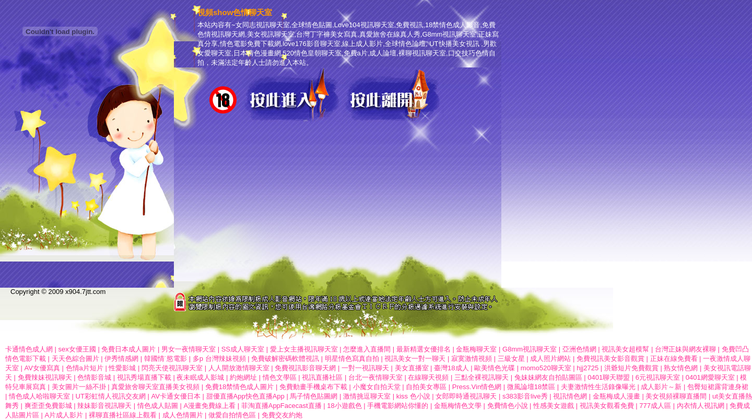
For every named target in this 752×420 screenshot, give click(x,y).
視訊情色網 (570, 396)
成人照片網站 (550, 358)
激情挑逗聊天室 (367, 396)
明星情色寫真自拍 (352, 358)
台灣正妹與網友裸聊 (685, 349)
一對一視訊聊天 (365, 368)
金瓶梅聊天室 (476, 349)
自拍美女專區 (426, 387)
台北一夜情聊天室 (375, 377)
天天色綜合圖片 (75, 358)
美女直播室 (412, 368)
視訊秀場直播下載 (144, 377)
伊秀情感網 (121, 358)
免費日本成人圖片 (128, 349)
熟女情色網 (681, 368)
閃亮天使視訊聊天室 (172, 368)
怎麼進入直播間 (367, 349)
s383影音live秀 (525, 396)
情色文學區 (280, 377)
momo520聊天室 (546, 368)
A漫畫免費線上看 (209, 406)
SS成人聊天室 (242, 349)
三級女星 (511, 358)
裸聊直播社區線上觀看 (123, 415)
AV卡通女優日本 (176, 396)
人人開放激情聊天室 (238, 368)
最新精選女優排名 (423, 349)
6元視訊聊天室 (658, 377)
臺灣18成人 (451, 368)
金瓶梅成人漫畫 (616, 396)
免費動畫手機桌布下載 (313, 387)
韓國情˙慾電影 (165, 358)
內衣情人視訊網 (700, 406)
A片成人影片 (64, 415)
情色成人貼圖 (157, 406)
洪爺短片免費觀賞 (631, 368)
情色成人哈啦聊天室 (39, 396)
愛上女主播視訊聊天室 (304, 349)
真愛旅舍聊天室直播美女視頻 (155, 387)
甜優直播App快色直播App (245, 396)
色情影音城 (94, 377)
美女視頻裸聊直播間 (676, 396)
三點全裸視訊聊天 (481, 377)
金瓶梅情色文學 (457, 406)
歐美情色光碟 (494, 368)
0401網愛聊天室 (710, 377)
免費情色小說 (507, 406)
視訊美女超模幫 (625, 349)
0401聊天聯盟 (609, 377)
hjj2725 (587, 368)
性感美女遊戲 (553, 406)
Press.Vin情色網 (476, 387)
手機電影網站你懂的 (397, 406)
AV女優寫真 (42, 368)
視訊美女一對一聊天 (414, 358)
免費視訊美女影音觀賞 (610, 358)
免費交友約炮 (282, 415)
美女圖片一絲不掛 (79, 387)
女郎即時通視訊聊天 (466, 396)
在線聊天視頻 (428, 377)
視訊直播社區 (322, 377)
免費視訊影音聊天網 (305, 368)
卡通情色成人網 (29, 349)
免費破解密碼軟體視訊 (285, 358)
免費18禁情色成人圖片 (239, 387)
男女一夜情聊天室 (188, 349)
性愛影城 (122, 368)
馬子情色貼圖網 (313, 396)
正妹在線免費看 (674, 358)
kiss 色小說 (413, 396)
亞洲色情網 (579, 349)
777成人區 (655, 406)
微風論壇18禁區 (531, 387)
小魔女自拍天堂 (377, 387)
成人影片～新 (662, 387)
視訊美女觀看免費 (607, 406)
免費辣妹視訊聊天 (45, 377)
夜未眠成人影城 (200, 377)
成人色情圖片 (182, 415)
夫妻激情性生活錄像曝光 (598, 387)
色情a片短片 (84, 368)
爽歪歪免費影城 (48, 406)
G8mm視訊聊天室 (529, 349)
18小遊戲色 (344, 406)
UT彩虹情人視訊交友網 (111, 396)
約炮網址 (243, 377)
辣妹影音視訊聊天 (104, 406)
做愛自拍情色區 (233, 415)
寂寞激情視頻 (471, 358)
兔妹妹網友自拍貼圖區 (548, 377)
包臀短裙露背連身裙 (717, 387)
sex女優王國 (77, 349)
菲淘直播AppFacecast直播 (281, 406)
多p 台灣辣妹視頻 (219, 358)
